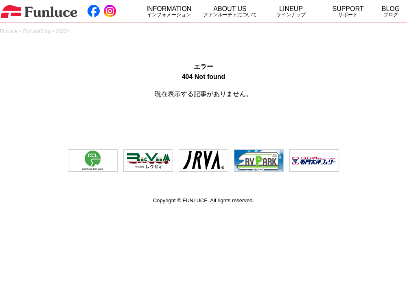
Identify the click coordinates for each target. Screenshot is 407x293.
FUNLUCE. (195, 200)
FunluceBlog (36, 31)
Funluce (9, 31)
